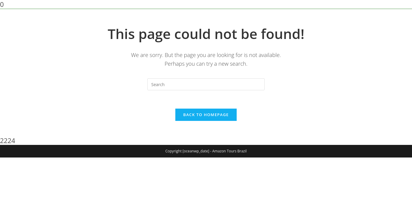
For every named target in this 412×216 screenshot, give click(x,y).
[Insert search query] (206, 84)
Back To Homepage (206, 114)
